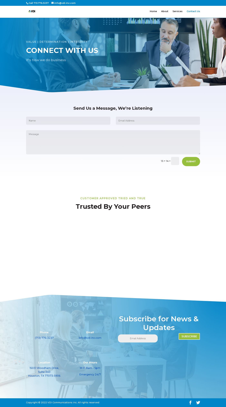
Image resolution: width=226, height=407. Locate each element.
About (164, 11)
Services (178, 11)
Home (153, 11)
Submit (191, 161)
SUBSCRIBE (189, 336)
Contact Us (193, 11)
